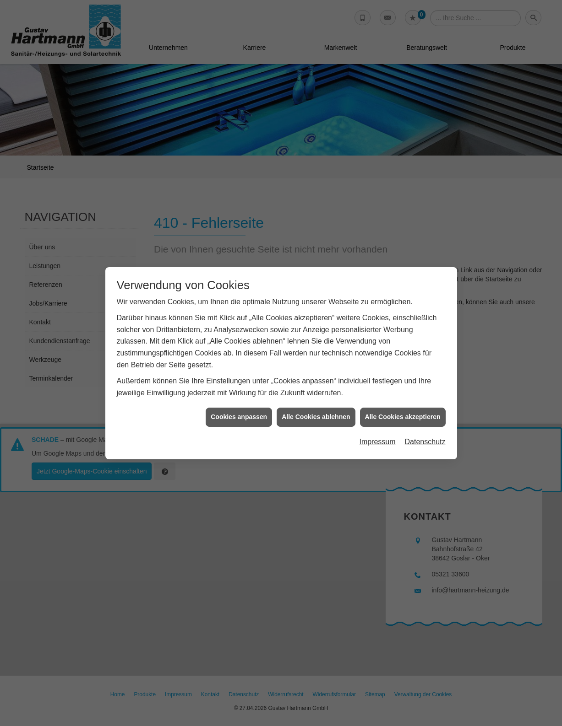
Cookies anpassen (239, 411)
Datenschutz (425, 437)
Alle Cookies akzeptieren (403, 411)
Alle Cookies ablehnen (316, 411)
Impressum (377, 437)
